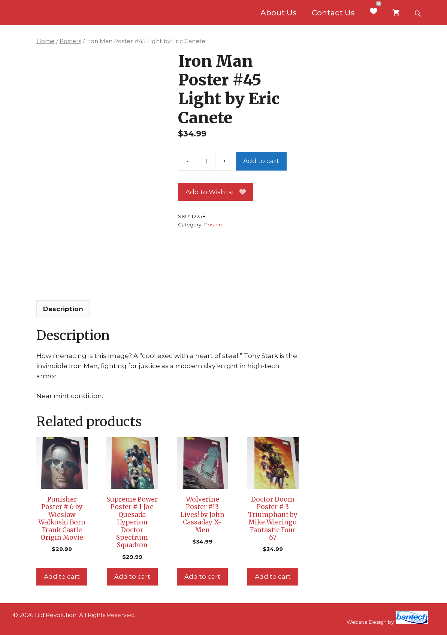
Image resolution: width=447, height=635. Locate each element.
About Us (278, 12)
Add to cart (261, 161)
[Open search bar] (418, 12)
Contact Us (333, 12)
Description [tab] (63, 309)
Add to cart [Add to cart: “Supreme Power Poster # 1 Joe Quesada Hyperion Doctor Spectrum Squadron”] (132, 576)
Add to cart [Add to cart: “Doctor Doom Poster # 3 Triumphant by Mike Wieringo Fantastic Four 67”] (273, 576)
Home (45, 41)
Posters (70, 41)
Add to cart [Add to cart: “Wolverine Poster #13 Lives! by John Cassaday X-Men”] (202, 576)
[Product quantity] (206, 161)
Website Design (367, 622)
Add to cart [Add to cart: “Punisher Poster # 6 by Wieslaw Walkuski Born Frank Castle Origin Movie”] (62, 576)
